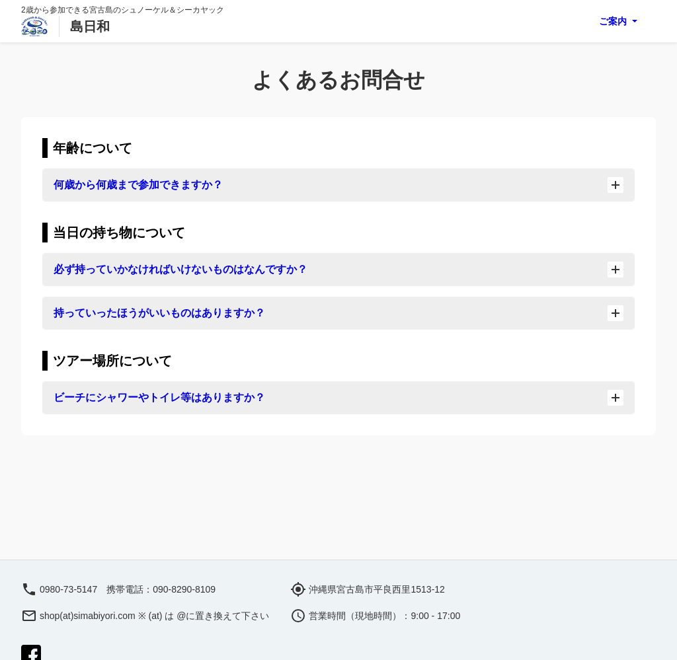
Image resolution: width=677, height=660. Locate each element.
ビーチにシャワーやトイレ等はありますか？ (338, 398)
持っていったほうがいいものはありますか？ (338, 313)
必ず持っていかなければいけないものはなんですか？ (338, 269)
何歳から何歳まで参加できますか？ (338, 185)
